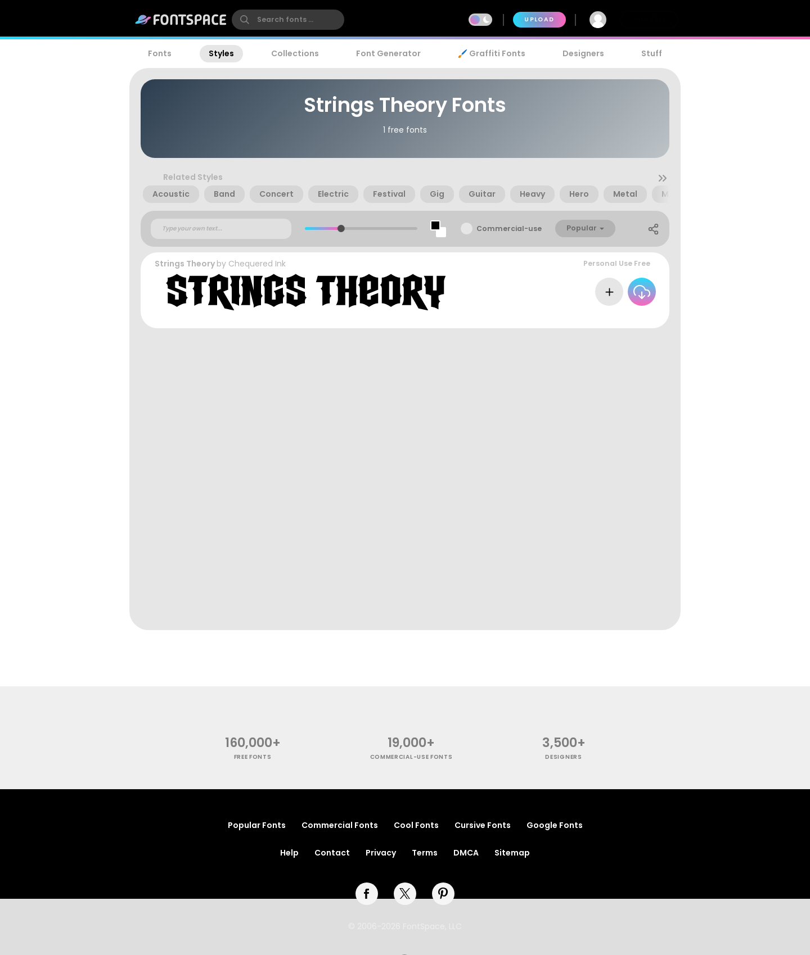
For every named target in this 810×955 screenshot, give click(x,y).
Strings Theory (185, 263)
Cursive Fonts (482, 825)
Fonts (160, 53)
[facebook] (367, 893)
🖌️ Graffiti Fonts (491, 53)
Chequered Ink (257, 263)
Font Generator (388, 53)
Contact (332, 852)
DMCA (466, 852)
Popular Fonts (257, 825)
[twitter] (405, 893)
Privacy (381, 852)
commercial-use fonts (411, 757)
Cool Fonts (416, 825)
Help (289, 852)
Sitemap (512, 852)
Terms (425, 852)
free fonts (253, 757)
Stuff (651, 53)
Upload (539, 19)
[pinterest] (443, 893)
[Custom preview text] (221, 229)
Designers (583, 53)
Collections (295, 53)
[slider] (340, 228)
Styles (221, 53)
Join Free (649, 19)
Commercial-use (509, 228)
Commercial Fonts (340, 825)
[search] (288, 20)
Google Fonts (554, 825)
